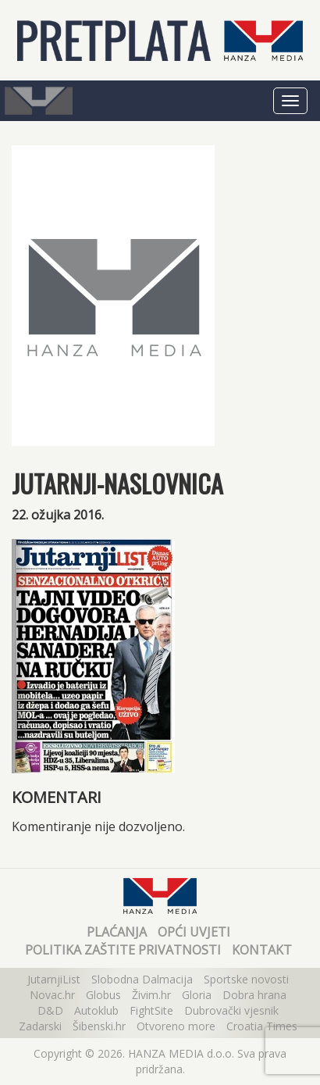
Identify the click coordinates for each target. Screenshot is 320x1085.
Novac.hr (52, 994)
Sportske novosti (246, 979)
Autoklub (96, 1010)
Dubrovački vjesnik (231, 1010)
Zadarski (40, 1026)
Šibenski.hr (99, 1026)
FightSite (151, 1010)
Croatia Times (261, 1026)
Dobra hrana (254, 994)
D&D (50, 1010)
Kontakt (262, 949)
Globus (103, 994)
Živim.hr (151, 994)
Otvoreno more (176, 1026)
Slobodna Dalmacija (142, 979)
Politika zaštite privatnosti (123, 949)
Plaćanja (117, 931)
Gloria (197, 994)
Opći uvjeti (194, 931)
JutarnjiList (53, 979)
